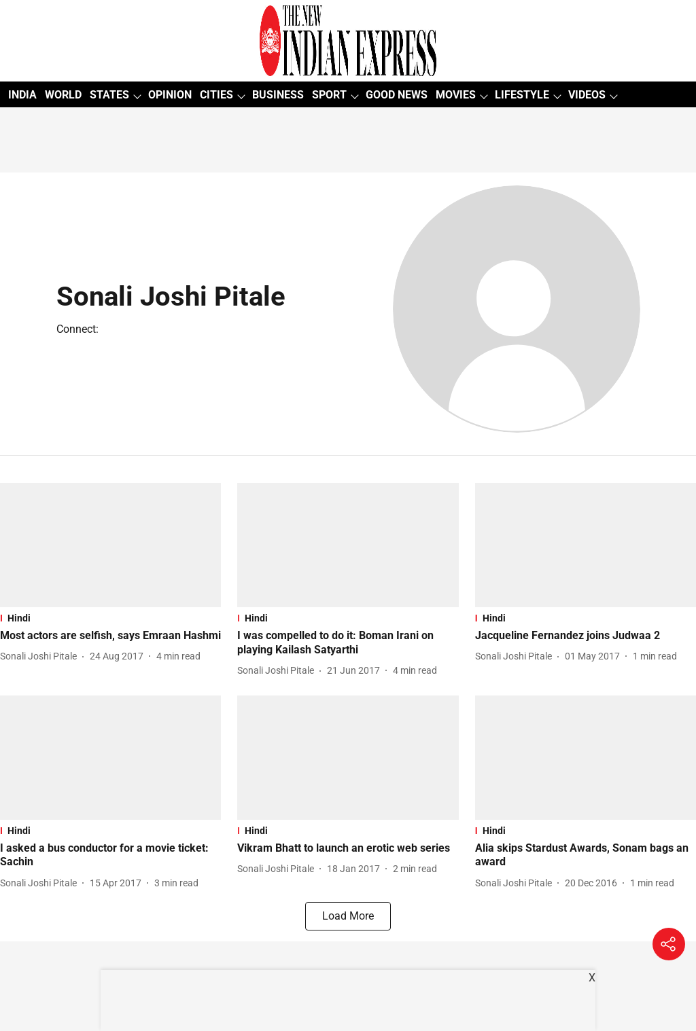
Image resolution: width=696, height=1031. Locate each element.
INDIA (22, 94)
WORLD (63, 94)
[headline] (110, 636)
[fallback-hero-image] (110, 545)
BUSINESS (278, 94)
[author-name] (41, 656)
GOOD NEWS (397, 94)
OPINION (170, 94)
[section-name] (110, 618)
